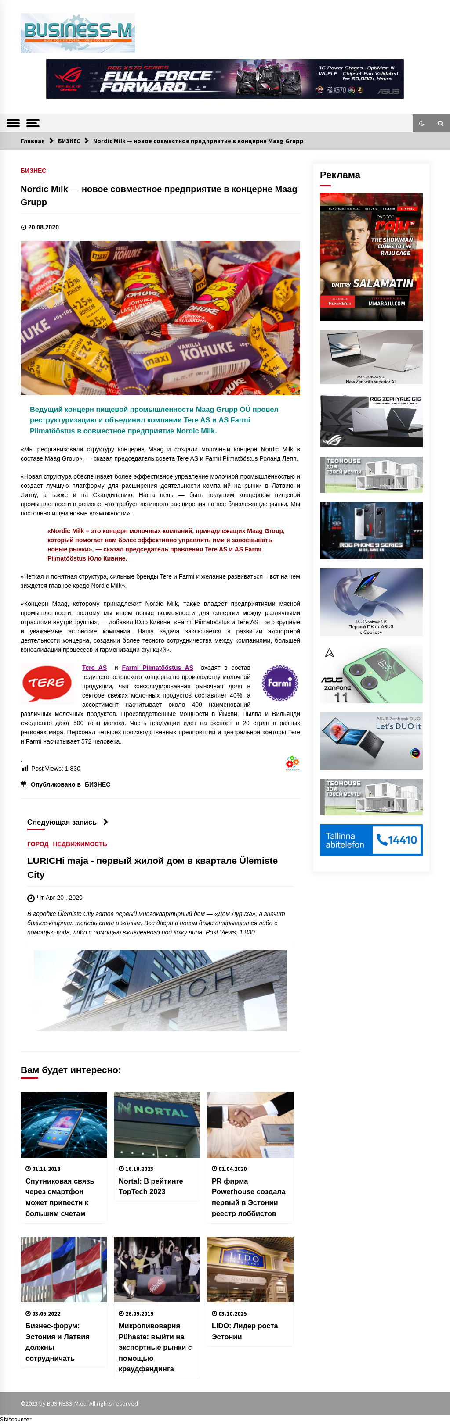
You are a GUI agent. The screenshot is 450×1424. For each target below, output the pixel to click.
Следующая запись (68, 822)
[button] (422, 123)
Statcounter (16, 1419)
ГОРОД (37, 844)
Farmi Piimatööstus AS (157, 667)
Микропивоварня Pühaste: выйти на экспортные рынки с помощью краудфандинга (155, 1347)
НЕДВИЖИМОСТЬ (80, 844)
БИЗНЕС (33, 170)
